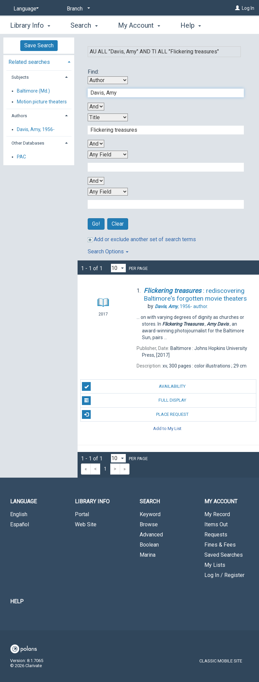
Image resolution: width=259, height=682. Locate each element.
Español (19, 524)
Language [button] (23, 501)
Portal (82, 514)
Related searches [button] (29, 62)
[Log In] (237, 8)
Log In (248, 8)
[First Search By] (108, 80)
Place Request (135, 414)
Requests (215, 534)
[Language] (25, 9)
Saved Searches (223, 555)
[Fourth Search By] (108, 192)
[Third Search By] (108, 154)
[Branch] (77, 9)
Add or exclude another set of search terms (142, 239)
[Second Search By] (108, 117)
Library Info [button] (30, 24)
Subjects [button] (20, 77)
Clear (118, 224)
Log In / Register (224, 575)
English (18, 514)
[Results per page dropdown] (118, 268)
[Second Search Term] (162, 130)
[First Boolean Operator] (96, 106)
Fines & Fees (220, 544)
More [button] (193, 25)
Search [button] (83, 24)
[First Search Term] (162, 93)
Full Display (134, 400)
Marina (147, 555)
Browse (149, 524)
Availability (133, 386)
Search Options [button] (108, 251)
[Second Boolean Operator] (96, 144)
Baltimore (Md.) (33, 91)
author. (181, 306)
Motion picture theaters (42, 101)
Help (17, 601)
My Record (217, 514)
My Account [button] (139, 24)
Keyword (150, 514)
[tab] (38, 61)
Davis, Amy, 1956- (36, 129)
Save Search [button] (39, 45)
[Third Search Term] (162, 167)
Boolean (149, 544)
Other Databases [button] (27, 143)
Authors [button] (19, 115)
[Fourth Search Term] (162, 204)
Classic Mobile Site (220, 660)
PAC (21, 156)
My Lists (214, 565)
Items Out (216, 524)
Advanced (151, 534)
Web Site (85, 524)
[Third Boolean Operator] (96, 181)
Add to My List (167, 428)
